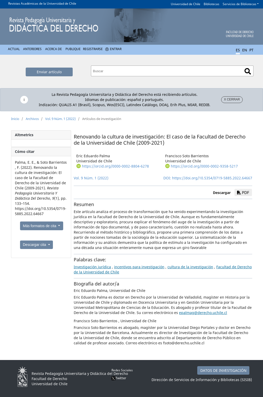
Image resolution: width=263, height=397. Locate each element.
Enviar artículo (49, 71)
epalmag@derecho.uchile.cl (203, 312)
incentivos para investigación (139, 266)
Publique (73, 49)
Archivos (32, 118)
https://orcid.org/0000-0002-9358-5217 (204, 166)
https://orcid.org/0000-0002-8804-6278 (115, 166)
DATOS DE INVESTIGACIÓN (223, 370)
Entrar (115, 49)
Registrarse (93, 49)
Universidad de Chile (185, 4)
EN (244, 50)
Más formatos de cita (40, 226)
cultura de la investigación (190, 266)
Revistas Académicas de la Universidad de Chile (42, 3)
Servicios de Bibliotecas (239, 4)
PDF (243, 192)
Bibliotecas (211, 4)
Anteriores (32, 49)
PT (251, 50)
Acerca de (53, 49)
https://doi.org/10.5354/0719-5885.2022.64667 (212, 178)
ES (238, 50)
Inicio (15, 118)
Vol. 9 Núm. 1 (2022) (60, 118)
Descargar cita (35, 245)
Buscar (248, 71)
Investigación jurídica (92, 266)
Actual (14, 49)
